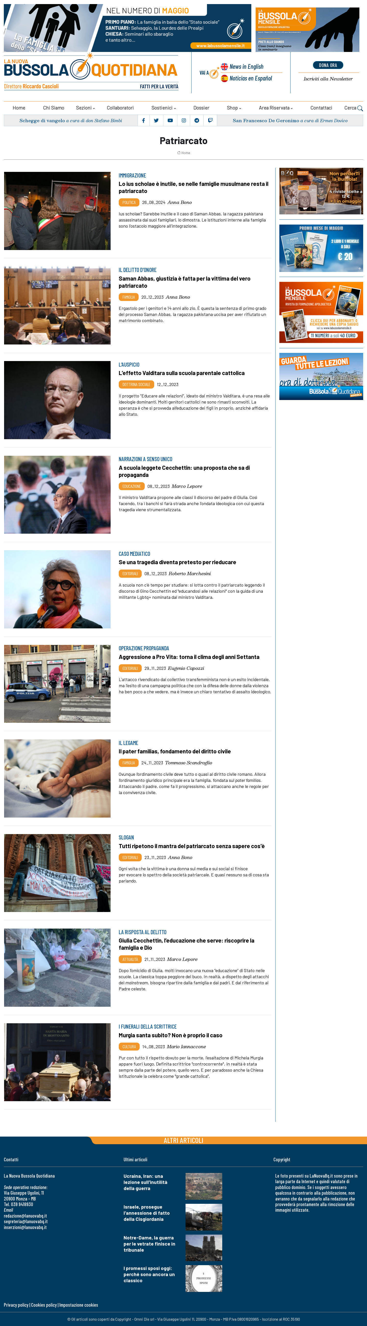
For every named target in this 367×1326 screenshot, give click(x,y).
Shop (232, 107)
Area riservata (274, 107)
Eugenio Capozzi (186, 668)
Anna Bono (179, 202)
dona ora (328, 65)
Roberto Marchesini (190, 573)
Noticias (251, 78)
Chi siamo (53, 107)
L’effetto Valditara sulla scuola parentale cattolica (182, 372)
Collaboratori (120, 107)
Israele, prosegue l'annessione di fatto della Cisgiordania (147, 1213)
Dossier (201, 107)
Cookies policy (44, 1305)
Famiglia (129, 296)
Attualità (130, 959)
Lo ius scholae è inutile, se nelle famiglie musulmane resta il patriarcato (195, 187)
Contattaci (321, 107)
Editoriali (130, 573)
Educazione (132, 486)
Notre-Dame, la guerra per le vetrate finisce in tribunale (149, 1243)
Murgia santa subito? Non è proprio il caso (172, 1034)
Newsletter (328, 78)
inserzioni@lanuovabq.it (25, 1227)
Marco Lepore (187, 485)
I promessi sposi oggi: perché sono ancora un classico (149, 1274)
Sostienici (162, 107)
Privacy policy (16, 1305)
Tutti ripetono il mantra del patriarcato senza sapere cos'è (193, 845)
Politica (129, 202)
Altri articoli (183, 1139)
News (246, 66)
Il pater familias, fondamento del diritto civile (176, 751)
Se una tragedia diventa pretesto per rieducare (178, 561)
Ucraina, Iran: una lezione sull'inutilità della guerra (145, 1182)
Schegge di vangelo (42, 120)
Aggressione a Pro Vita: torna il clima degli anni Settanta (190, 656)
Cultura (129, 1046)
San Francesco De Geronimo (266, 120)
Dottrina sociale (136, 384)
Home (19, 107)
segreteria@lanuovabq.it (26, 1221)
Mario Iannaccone (186, 1046)
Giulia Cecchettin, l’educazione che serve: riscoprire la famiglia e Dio (187, 944)
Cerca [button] (353, 108)
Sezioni (84, 107)
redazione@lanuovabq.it (25, 1215)
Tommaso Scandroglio (188, 762)
